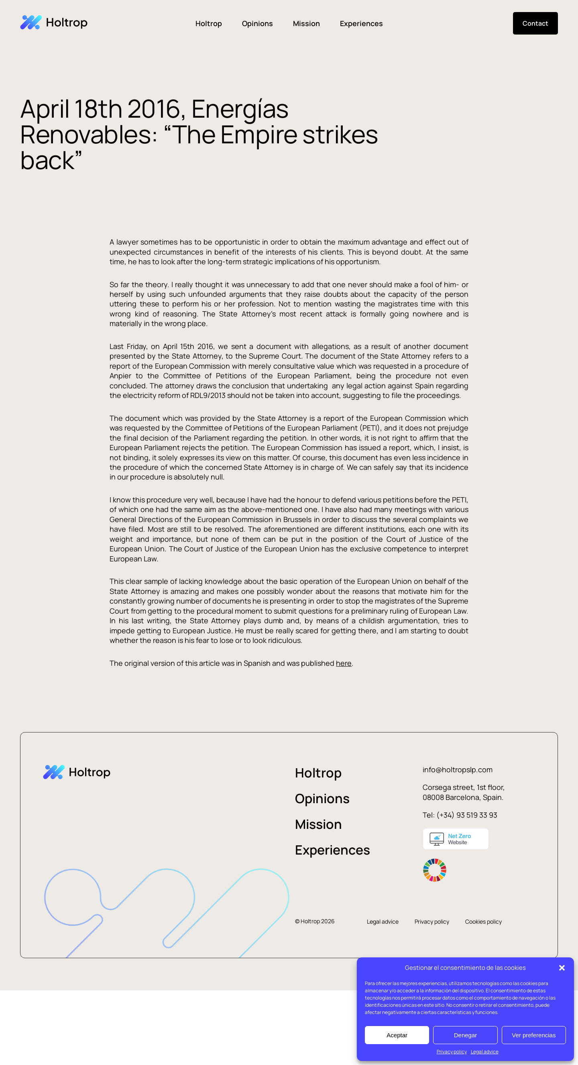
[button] (562, 968)
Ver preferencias (534, 1035)
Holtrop (208, 23)
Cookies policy (483, 921)
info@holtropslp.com (458, 769)
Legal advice (485, 1051)
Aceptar (397, 1035)
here (344, 663)
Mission (306, 23)
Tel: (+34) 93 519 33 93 (460, 815)
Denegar (465, 1035)
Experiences (361, 23)
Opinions (257, 23)
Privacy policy (452, 1051)
